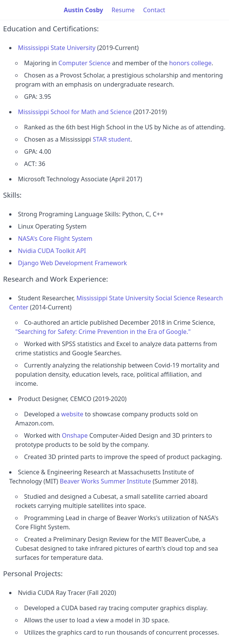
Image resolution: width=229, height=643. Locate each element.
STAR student (112, 139)
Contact (154, 10)
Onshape (75, 435)
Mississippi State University (56, 48)
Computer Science (84, 63)
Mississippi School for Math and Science (75, 112)
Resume (123, 10)
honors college (190, 63)
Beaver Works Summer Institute (105, 481)
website (72, 414)
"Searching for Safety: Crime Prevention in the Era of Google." (103, 331)
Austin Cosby (83, 10)
